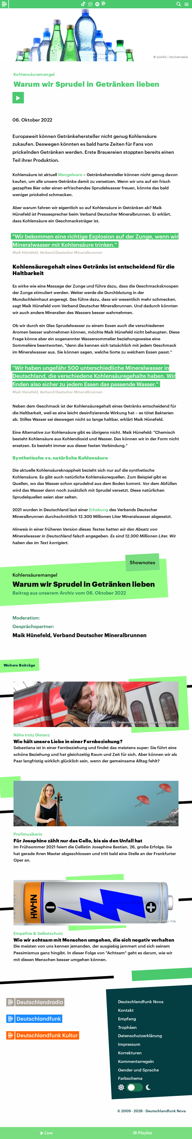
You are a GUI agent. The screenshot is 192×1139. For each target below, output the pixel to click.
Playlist (145, 1132)
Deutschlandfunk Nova (140, 1001)
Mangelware (70, 174)
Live (49, 1132)
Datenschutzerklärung (140, 1035)
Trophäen (127, 1027)
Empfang (127, 1018)
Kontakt (126, 1010)
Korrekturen (130, 1052)
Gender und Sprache (138, 1069)
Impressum (129, 1044)
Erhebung (99, 509)
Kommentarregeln (136, 1061)
